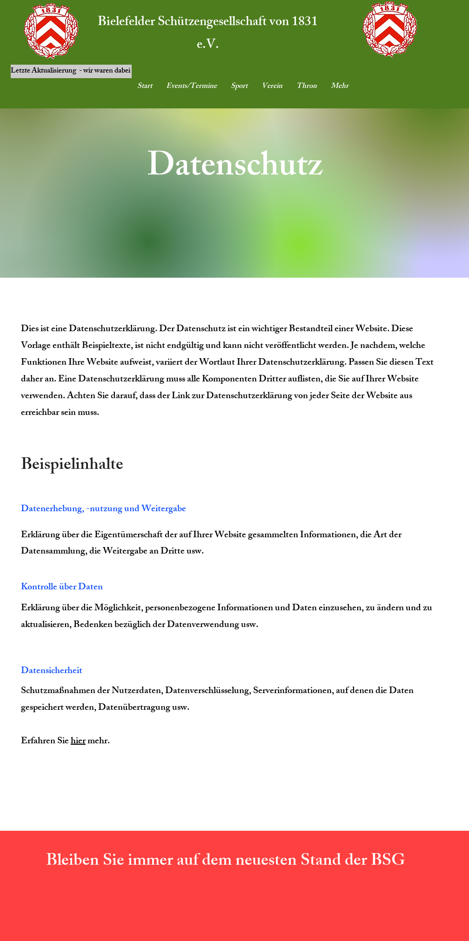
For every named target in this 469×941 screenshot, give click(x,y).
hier (78, 742)
